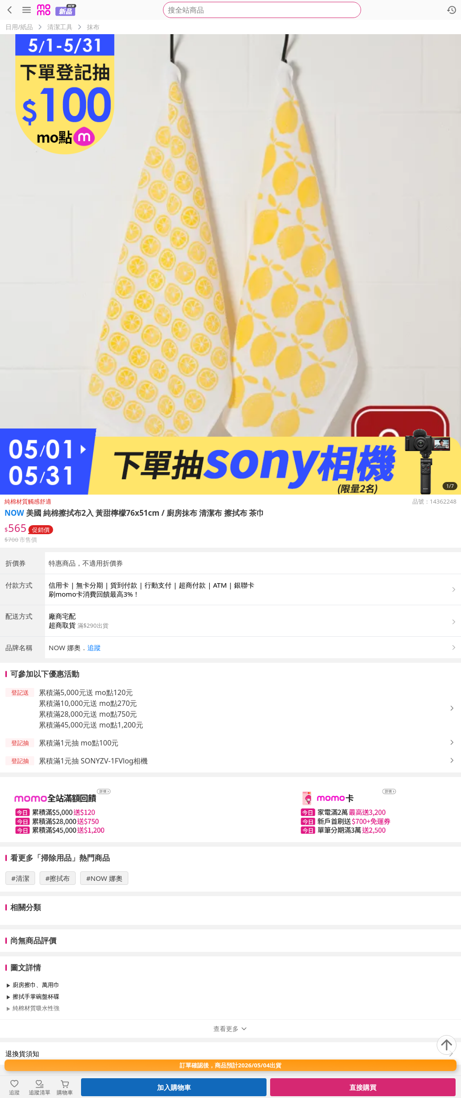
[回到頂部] (446, 1045)
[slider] (230, 809)
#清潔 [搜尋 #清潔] (20, 878)
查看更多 (230, 1028)
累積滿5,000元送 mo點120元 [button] (86, 692)
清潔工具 (59, 26)
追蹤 (94, 647)
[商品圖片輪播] (230, 264)
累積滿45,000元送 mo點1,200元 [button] (91, 725)
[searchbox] (262, 10)
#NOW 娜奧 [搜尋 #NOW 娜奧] (104, 878)
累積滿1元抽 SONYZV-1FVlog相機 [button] (93, 761)
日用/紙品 (19, 26)
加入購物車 (174, 1087)
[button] (253, 647)
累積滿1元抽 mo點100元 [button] (78, 743)
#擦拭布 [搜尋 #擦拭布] (57, 878)
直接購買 (362, 1087)
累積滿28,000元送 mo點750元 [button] (88, 714)
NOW (14, 513)
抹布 (93, 26)
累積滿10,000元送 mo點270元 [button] (88, 703)
